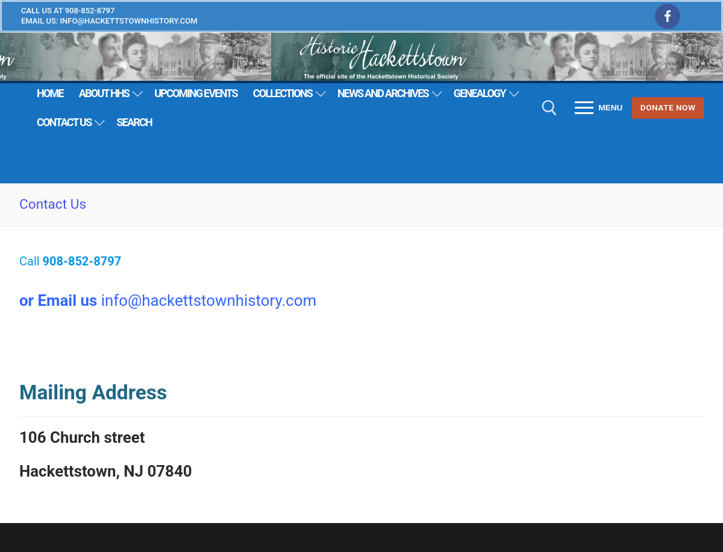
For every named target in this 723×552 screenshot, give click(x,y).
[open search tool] (549, 108)
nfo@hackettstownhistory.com (210, 300)
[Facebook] (667, 16)
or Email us (58, 300)
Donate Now (668, 107)
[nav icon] (598, 108)
